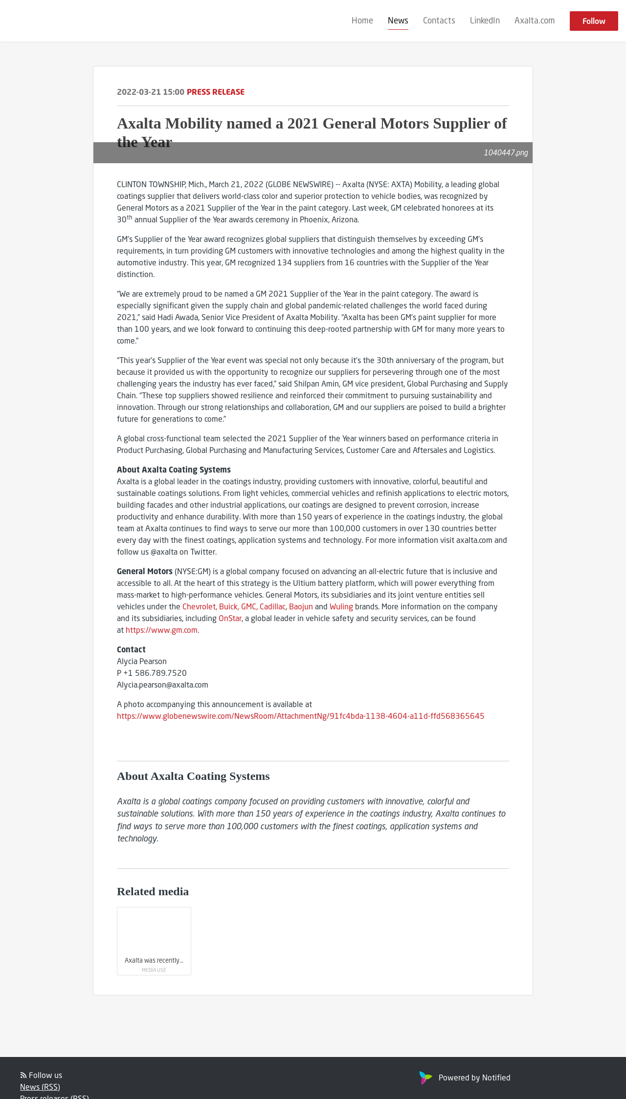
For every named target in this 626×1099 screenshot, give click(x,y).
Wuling (341, 606)
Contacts (439, 20)
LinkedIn (485, 20)
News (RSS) (40, 1086)
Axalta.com (534, 20)
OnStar (230, 618)
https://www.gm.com (162, 629)
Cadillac (273, 606)
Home (362, 20)
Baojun (301, 606)
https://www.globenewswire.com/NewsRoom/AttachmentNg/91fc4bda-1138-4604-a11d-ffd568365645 (301, 715)
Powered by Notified (464, 1077)
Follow (593, 20)
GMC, (249, 606)
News (398, 20)
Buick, (229, 606)
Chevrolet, (199, 606)
